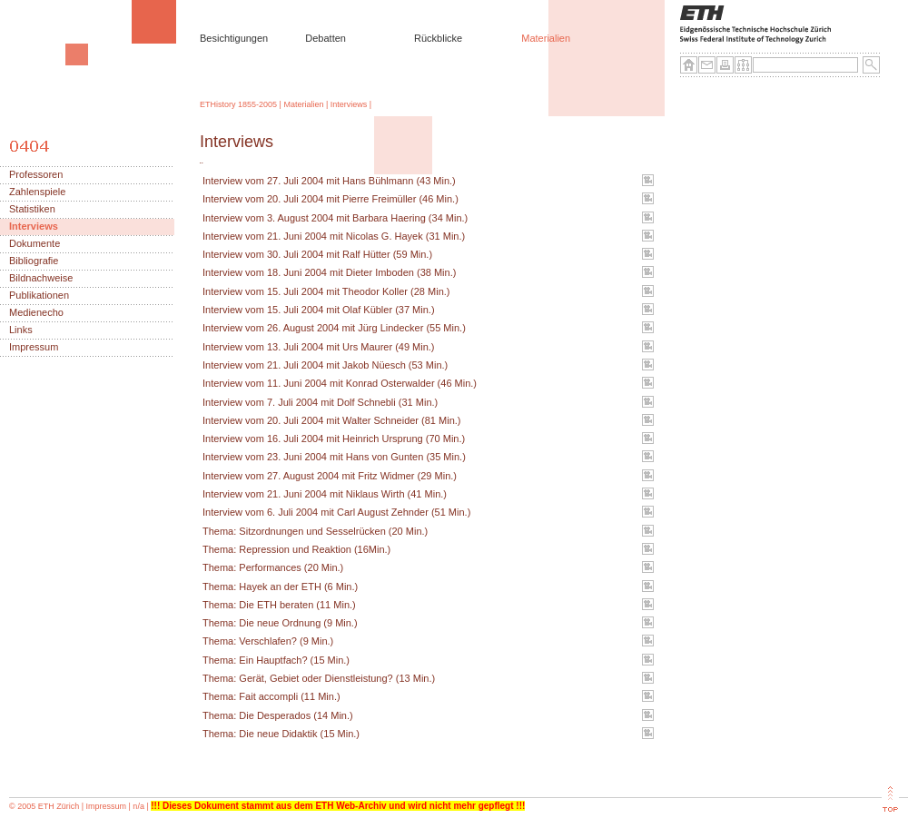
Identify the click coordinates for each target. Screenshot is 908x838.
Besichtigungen (234, 38)
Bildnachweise (41, 278)
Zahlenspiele (37, 192)
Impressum (33, 347)
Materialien (545, 38)
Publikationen (39, 296)
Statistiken (32, 209)
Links (21, 330)
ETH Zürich (59, 806)
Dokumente (34, 244)
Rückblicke (438, 38)
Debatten (325, 38)
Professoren (36, 175)
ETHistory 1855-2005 (238, 104)
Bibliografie (33, 261)
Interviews (349, 104)
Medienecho (36, 313)
